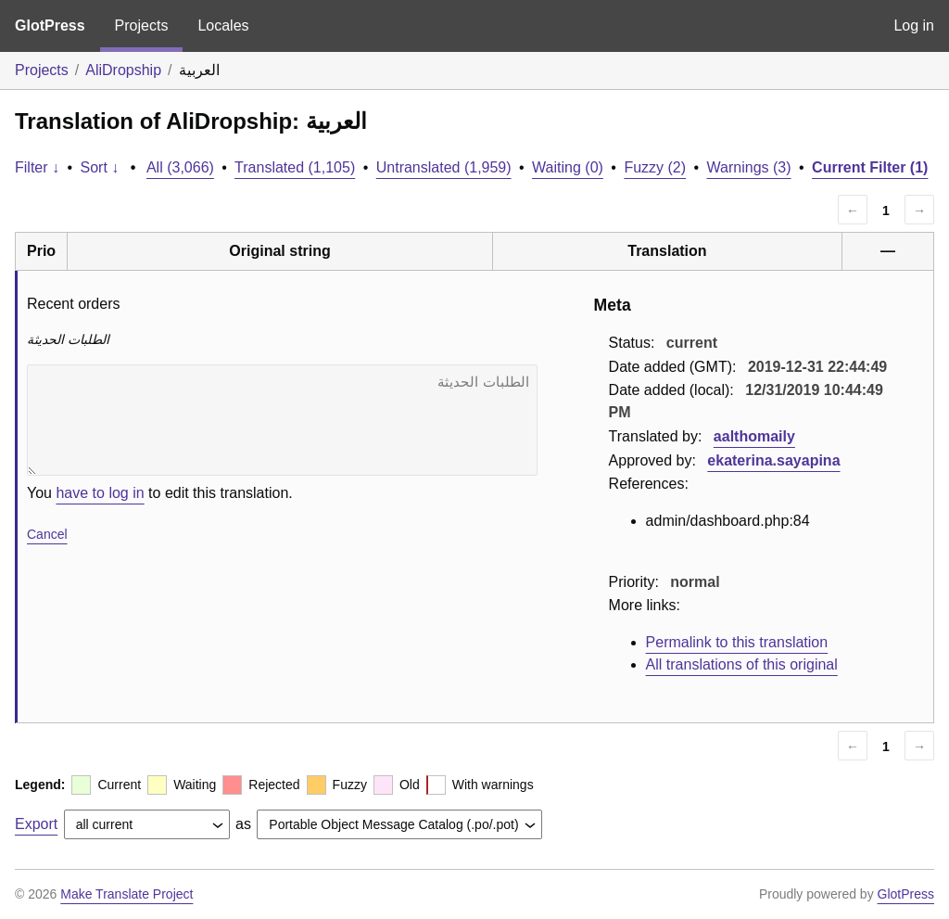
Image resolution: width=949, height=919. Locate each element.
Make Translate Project (126, 894)
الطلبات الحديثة (282, 420)
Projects (142, 25)
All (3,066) (180, 167)
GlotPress (50, 25)
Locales (222, 25)
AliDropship (123, 70)
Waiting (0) (567, 167)
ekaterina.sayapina (773, 460)
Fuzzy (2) (655, 167)
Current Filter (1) (870, 167)
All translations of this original (742, 664)
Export (36, 824)
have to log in (100, 493)
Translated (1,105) (294, 167)
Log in (913, 25)
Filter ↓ (37, 167)
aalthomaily (754, 436)
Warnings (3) (749, 167)
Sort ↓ (100, 167)
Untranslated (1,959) (444, 167)
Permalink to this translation (737, 642)
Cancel (47, 534)
